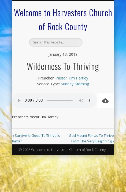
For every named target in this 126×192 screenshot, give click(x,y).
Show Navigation (94, 47)
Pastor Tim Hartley (71, 78)
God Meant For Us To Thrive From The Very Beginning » (91, 138)
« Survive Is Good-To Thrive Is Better (36, 138)
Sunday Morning (75, 83)
